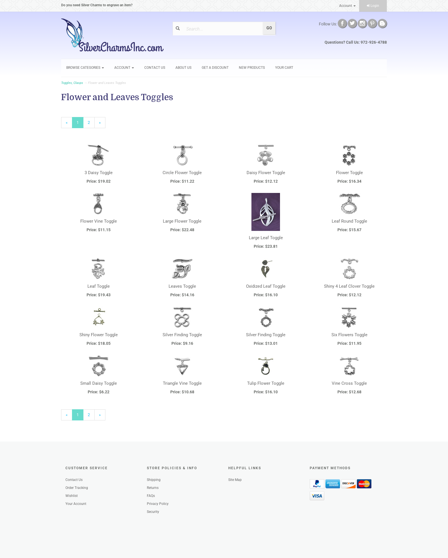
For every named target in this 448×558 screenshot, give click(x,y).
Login (373, 6)
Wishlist (71, 496)
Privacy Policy (158, 504)
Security (153, 512)
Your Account (75, 504)
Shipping (154, 480)
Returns (153, 488)
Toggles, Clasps (72, 83)
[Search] (222, 28)
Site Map (235, 480)
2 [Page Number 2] (91, 122)
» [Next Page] (102, 124)
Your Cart (284, 68)
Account (347, 6)
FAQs (151, 496)
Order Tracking (76, 488)
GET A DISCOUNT (215, 68)
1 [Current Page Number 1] (80, 124)
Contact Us (154, 68)
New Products (252, 68)
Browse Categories (85, 68)
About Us (183, 68)
